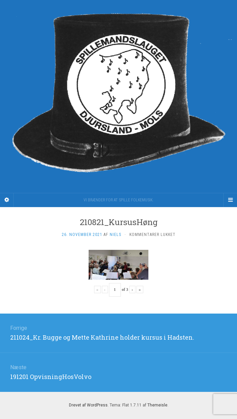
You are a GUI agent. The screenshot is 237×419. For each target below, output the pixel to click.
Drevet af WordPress (88, 405)
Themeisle (157, 405)
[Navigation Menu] (230, 200)
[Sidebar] (7, 200)
